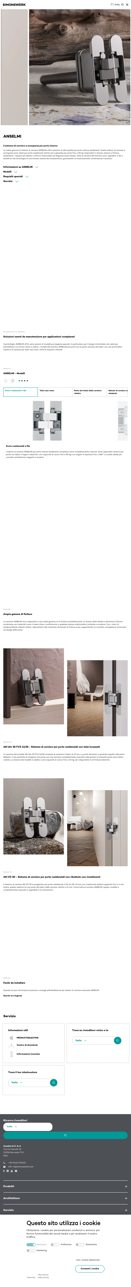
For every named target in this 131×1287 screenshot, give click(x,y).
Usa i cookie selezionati (88, 1260)
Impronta (31, 1278)
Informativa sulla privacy (43, 1276)
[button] (90, 1269)
